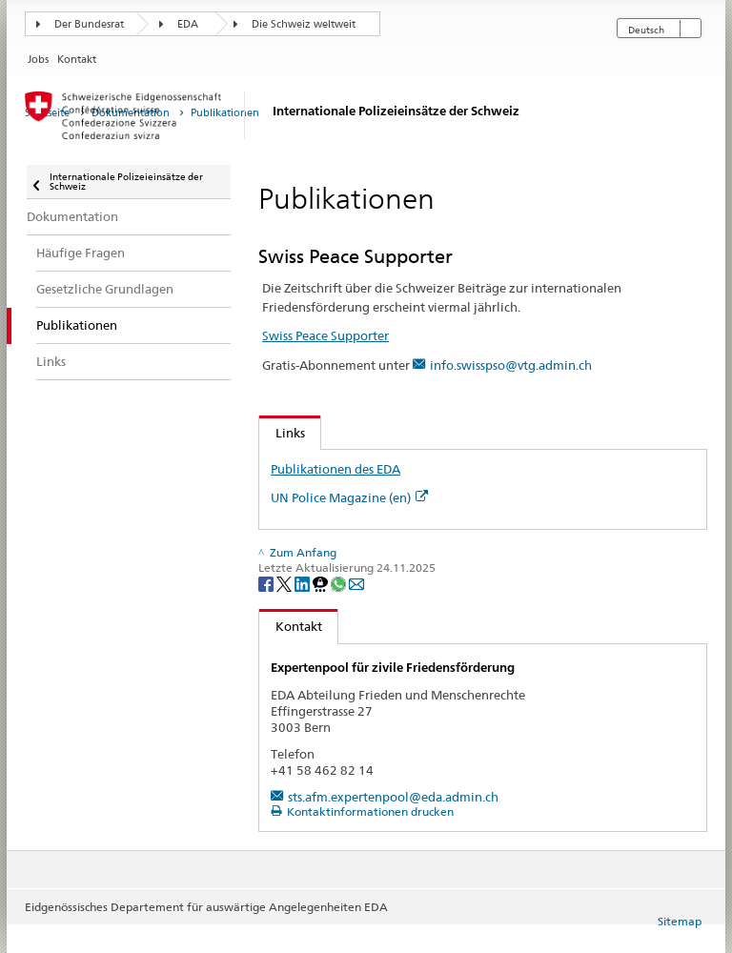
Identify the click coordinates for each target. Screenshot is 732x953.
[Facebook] (267, 583)
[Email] (356, 583)
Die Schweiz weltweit (304, 24)
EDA (187, 24)
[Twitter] (285, 583)
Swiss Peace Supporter (325, 335)
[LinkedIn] (304, 583)
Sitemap (680, 921)
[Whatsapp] (340, 583)
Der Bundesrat (89, 24)
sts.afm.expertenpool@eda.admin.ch (393, 796)
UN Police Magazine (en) (349, 497)
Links (282, 432)
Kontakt (290, 626)
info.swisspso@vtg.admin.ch (511, 365)
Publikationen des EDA (335, 468)
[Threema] (322, 583)
